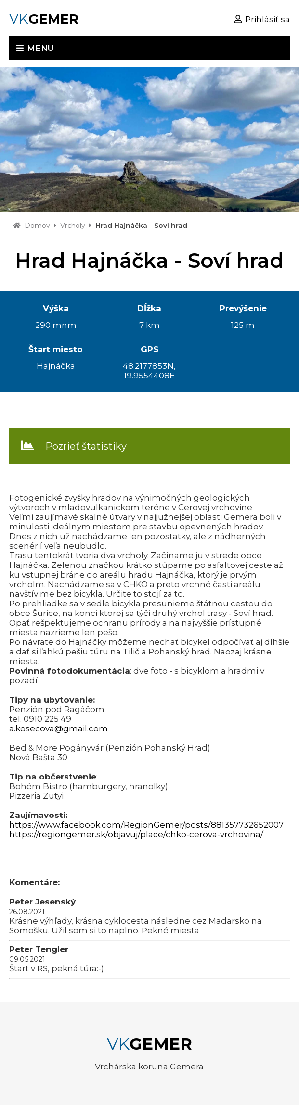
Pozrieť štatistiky (86, 446)
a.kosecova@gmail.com (58, 728)
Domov (37, 225)
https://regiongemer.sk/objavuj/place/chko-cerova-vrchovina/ (136, 834)
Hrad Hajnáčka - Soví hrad (141, 225)
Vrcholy (72, 225)
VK (43, 19)
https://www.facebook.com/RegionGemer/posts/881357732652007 (146, 824)
